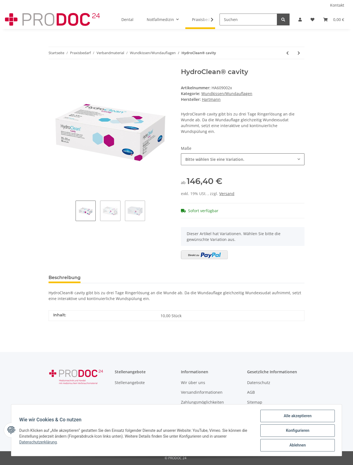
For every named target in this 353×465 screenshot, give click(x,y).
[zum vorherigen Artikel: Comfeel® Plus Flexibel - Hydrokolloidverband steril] (287, 53)
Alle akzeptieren (297, 416)
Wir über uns (193, 382)
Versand (226, 193)
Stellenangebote (130, 382)
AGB (251, 392)
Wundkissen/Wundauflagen (226, 93)
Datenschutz (258, 382)
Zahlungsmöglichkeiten (202, 402)
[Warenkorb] (334, 19)
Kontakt (337, 5)
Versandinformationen (202, 392)
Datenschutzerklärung (39, 442)
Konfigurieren (296, 431)
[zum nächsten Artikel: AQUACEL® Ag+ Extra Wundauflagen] (298, 53)
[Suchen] (248, 19)
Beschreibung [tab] (65, 277)
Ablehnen (296, 445)
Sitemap (254, 402)
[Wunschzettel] (312, 19)
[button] (300, 19)
